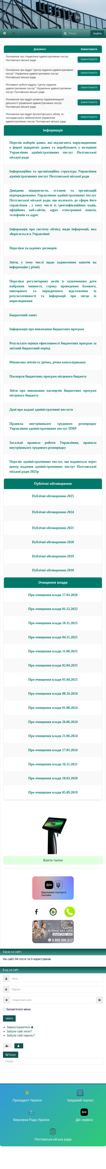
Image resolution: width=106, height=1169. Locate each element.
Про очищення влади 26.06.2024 (53, 722)
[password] (56, 989)
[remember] (4, 1009)
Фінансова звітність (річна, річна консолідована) (47, 362)
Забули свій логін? (19, 1031)
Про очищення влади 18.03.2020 (53, 778)
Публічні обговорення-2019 (53, 556)
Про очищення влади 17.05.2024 (53, 750)
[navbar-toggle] (4, 33)
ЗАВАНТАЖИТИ (89, 59)
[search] (76, 33)
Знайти (97, 33)
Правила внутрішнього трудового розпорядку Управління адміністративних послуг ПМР (52, 426)
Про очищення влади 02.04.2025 (53, 665)
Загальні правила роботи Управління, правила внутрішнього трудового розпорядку (52, 445)
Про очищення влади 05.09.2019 (53, 792)
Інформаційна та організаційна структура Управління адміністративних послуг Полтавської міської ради (52, 173)
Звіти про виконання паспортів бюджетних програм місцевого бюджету (52, 393)
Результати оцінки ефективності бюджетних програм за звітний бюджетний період (52, 345)
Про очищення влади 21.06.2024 (53, 736)
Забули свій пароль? (21, 1035)
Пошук (11, 1054)
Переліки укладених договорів (33, 248)
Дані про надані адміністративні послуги (41, 409)
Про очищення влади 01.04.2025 (53, 679)
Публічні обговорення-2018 (53, 570)
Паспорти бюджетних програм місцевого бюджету (48, 376)
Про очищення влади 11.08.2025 (53, 651)
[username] (56, 978)
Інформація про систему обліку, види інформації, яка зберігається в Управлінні (52, 231)
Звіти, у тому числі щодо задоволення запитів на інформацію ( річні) (52, 264)
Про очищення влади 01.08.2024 (53, 708)
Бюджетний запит (23, 315)
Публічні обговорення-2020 (53, 542)
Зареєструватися (20, 1027)
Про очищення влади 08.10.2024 (53, 693)
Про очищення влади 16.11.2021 (53, 764)
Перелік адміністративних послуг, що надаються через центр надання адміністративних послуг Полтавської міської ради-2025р (52, 466)
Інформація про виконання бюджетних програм (46, 329)
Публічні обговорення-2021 (53, 528)
